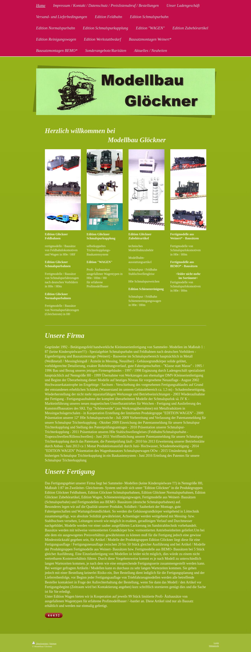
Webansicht (214, 646)
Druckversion (40, 643)
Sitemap (52, 643)
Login (216, 643)
